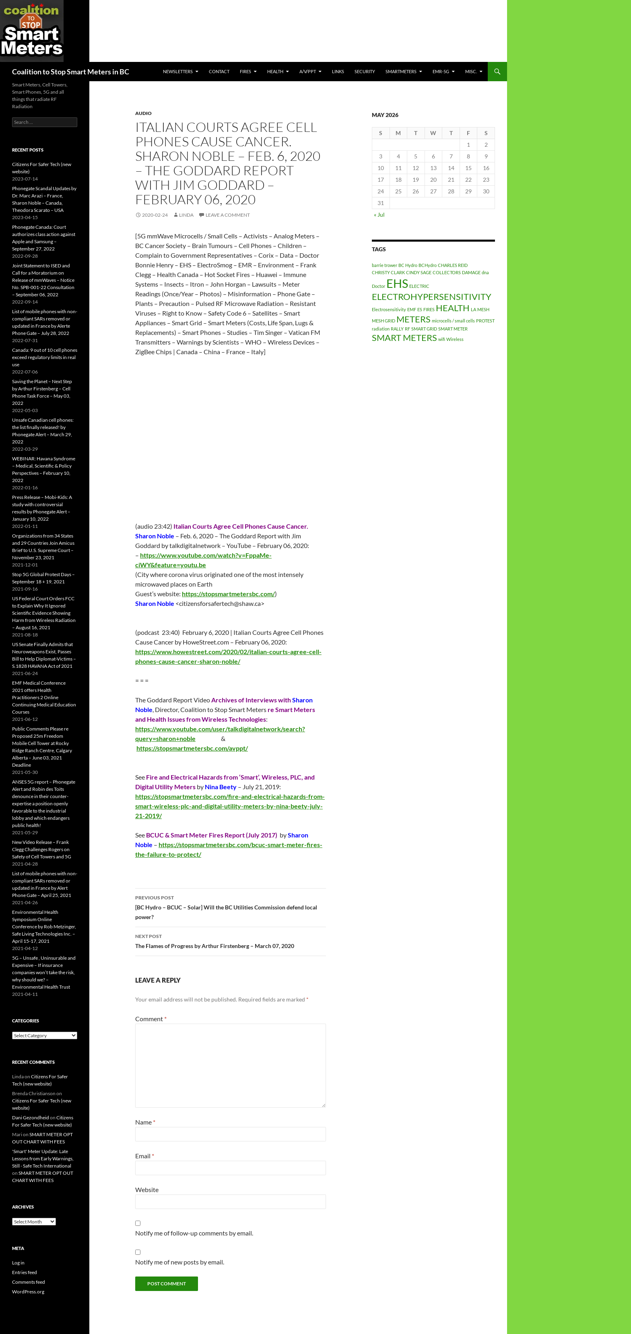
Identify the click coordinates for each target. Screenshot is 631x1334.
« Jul (379, 214)
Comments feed (28, 1282)
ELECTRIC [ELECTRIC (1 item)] (419, 286)
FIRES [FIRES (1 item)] (429, 309)
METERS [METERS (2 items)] (413, 319)
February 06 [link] (274, 545)
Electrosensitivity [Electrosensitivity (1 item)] (389, 309)
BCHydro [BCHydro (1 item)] (428, 265)
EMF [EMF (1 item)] (411, 309)
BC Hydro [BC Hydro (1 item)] (407, 265)
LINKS (338, 71)
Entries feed (24, 1272)
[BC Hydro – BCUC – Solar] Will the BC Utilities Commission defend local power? (230, 906)
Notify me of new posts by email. (179, 1262)
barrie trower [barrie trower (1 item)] (384, 265)
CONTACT (219, 71)
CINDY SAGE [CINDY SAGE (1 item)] (418, 272)
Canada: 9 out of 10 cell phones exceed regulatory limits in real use (44, 357)
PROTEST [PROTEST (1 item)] (485, 320)
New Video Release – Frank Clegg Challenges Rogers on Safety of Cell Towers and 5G (41, 849)
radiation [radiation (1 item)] (381, 328)
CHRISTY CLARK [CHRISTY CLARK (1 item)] (388, 272)
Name (145, 1122)
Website (147, 1189)
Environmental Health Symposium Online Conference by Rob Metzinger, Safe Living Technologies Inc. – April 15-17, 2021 (44, 926)
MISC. (471, 71)
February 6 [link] (197, 632)
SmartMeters (401, 71)
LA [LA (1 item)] (473, 309)
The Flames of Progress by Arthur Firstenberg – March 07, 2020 (230, 940)
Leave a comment (228, 215)
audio (143, 113)
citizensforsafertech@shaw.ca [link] (220, 603)
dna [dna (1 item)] (485, 272)
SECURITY (365, 71)
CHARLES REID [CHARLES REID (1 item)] (453, 265)
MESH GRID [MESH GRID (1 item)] (383, 320)
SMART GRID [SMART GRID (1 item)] (424, 328)
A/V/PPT (307, 71)
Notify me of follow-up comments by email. (194, 1233)
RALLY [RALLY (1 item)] (397, 328)
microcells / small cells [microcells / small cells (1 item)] (453, 320)
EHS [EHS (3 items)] (397, 283)
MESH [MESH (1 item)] (483, 309)
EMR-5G (441, 71)
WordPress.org (28, 1292)
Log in (18, 1263)
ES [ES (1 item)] (419, 309)
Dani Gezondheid (30, 1117)
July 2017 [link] (261, 835)
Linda (186, 215)
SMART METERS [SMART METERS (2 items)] (404, 337)
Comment (151, 1018)
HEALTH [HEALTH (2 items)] (453, 307)
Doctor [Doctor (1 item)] (378, 286)
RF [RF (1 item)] (407, 328)
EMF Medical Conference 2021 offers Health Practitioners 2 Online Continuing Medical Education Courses (44, 697)
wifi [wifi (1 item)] (441, 339)
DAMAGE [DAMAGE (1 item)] (471, 272)
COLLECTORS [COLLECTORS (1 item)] (447, 272)
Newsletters (178, 71)
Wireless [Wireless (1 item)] (455, 339)
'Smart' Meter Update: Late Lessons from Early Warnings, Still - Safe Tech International (43, 1158)
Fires (245, 71)
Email (144, 1156)
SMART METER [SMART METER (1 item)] (453, 328)
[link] (228, 593)
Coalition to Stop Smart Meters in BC (70, 71)
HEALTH (275, 71)
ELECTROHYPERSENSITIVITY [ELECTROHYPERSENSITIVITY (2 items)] (431, 296)
